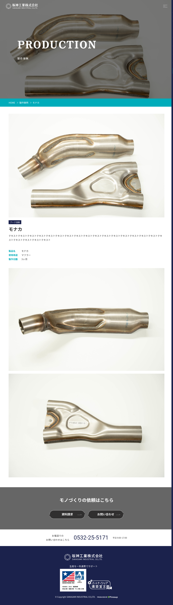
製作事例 (23, 102)
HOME (12, 102)
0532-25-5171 (91, 537)
